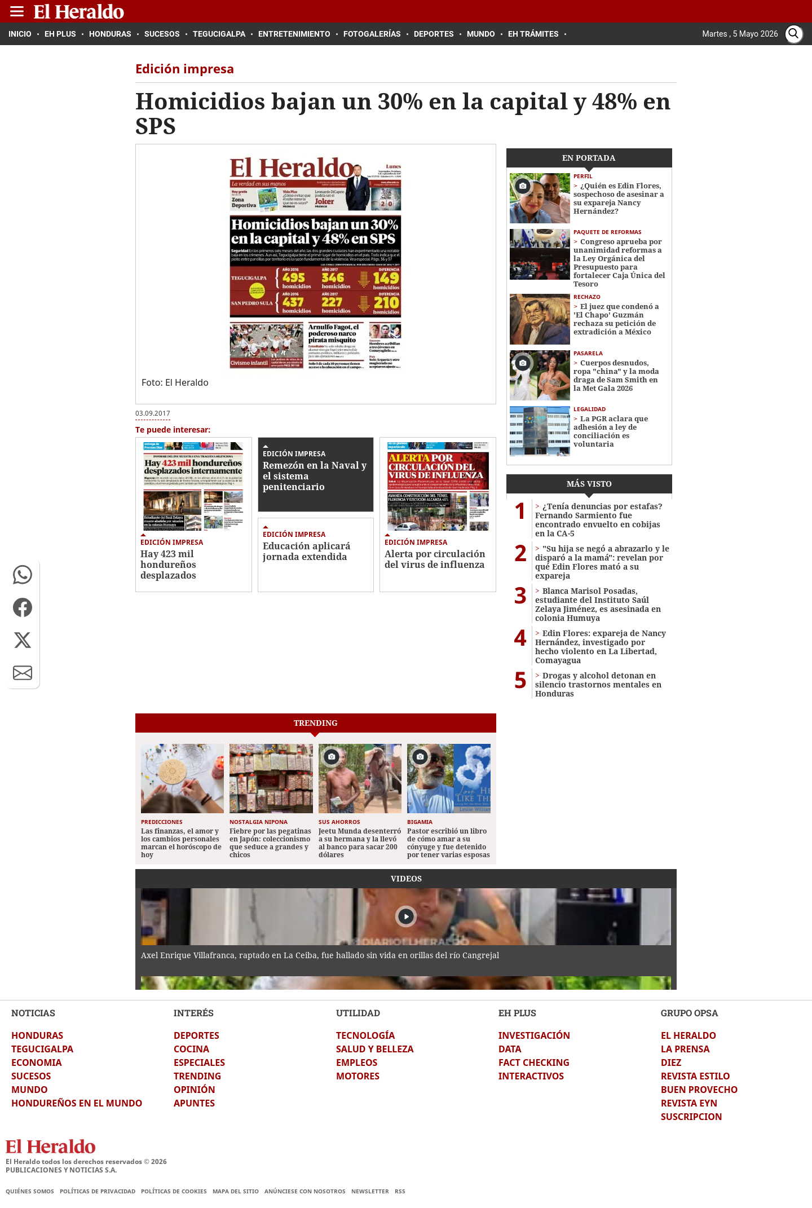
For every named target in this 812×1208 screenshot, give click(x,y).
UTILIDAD (358, 1013)
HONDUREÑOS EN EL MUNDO (76, 1103)
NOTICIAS (33, 1013)
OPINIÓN (194, 1089)
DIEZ (671, 1062)
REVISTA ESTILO (695, 1076)
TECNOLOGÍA (365, 1035)
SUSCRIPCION (691, 1116)
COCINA (191, 1049)
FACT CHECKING (534, 1062)
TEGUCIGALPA (42, 1049)
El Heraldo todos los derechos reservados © (86, 1161)
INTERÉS (194, 1013)
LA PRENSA (685, 1049)
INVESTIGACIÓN (534, 1035)
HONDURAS (37, 1035)
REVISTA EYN (689, 1103)
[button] (22, 575)
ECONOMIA (36, 1062)
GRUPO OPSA (689, 1013)
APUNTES (194, 1103)
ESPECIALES (199, 1062)
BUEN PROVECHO (699, 1089)
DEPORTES (196, 1035)
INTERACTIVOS (531, 1076)
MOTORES (357, 1076)
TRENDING (197, 1076)
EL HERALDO (688, 1035)
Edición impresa (171, 542)
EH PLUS (517, 1013)
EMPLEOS (356, 1062)
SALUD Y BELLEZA (375, 1049)
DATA (510, 1049)
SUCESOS (31, 1076)
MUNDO (29, 1089)
